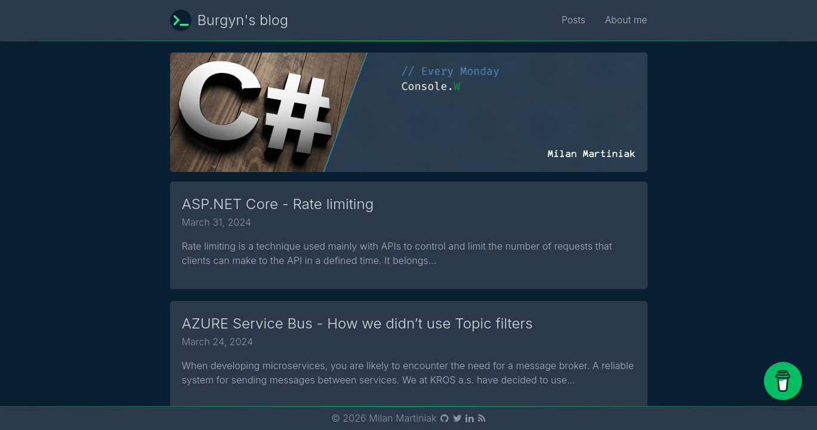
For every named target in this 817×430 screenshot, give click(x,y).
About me (625, 20)
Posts (573, 20)
